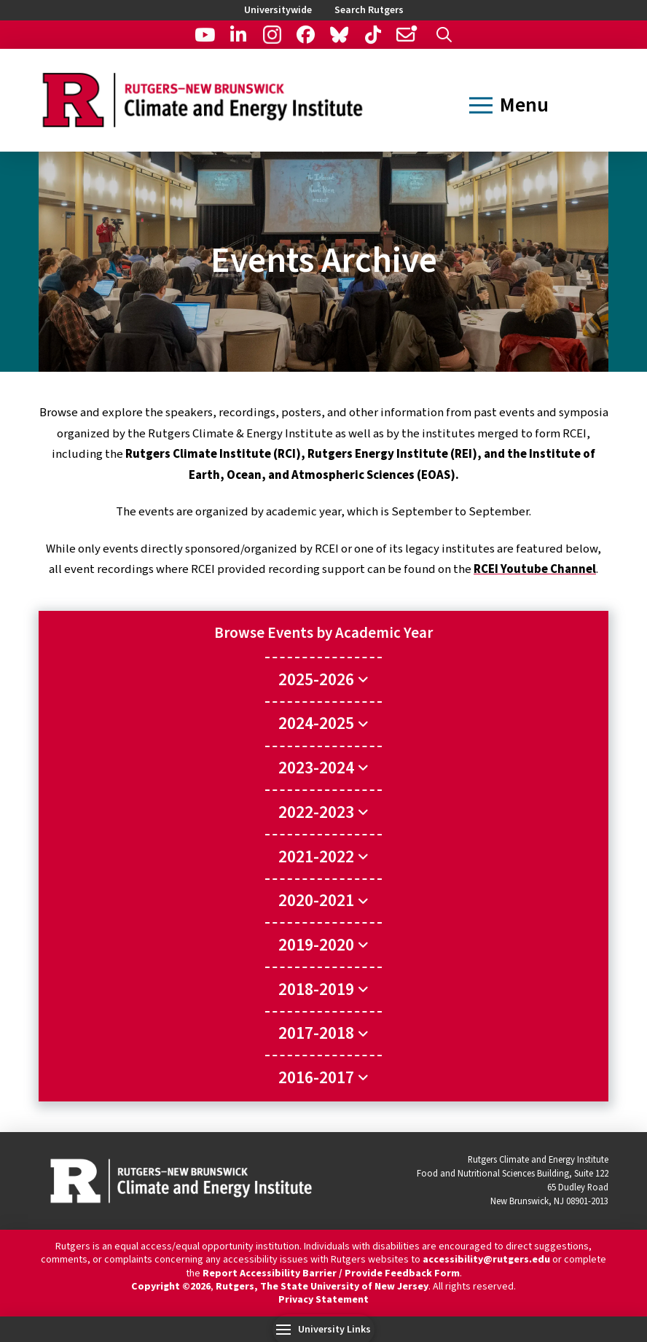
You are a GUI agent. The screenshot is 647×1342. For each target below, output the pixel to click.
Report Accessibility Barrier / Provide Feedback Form (331, 1273)
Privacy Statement (323, 1299)
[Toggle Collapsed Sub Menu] (323, 679)
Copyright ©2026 (171, 1286)
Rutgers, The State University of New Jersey (322, 1286)
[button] (444, 34)
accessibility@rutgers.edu (486, 1259)
